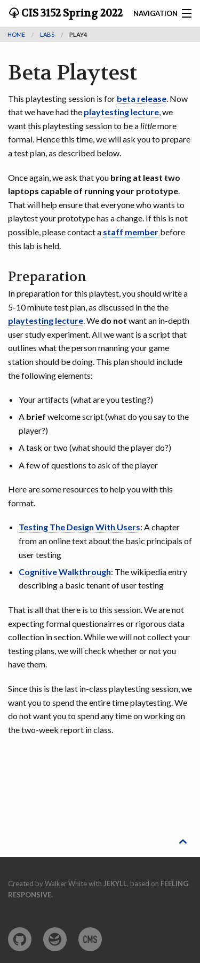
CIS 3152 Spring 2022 (71, 13)
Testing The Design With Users (79, 527)
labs (47, 34)
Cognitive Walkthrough (65, 572)
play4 (78, 34)
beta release (141, 98)
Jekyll (115, 883)
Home (16, 34)
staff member (130, 232)
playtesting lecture (121, 112)
